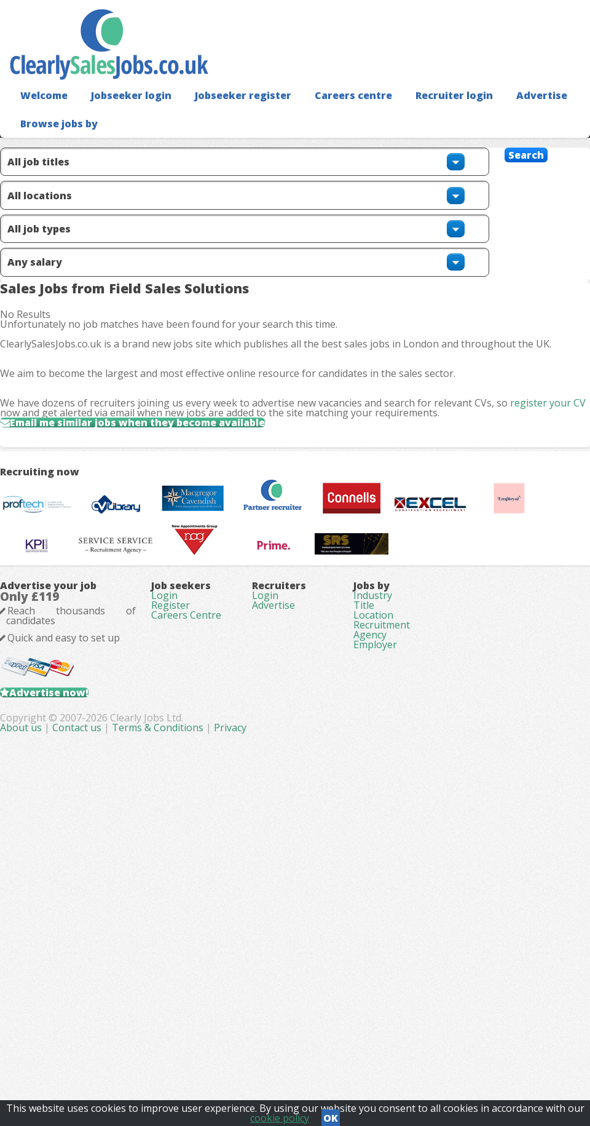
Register (170, 869)
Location (373, 887)
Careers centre (328, 114)
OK (330, 1114)
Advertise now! (68, 983)
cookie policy (279, 1114)
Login (164, 852)
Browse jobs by (54, 142)
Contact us (250, 1058)
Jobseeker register (226, 114)
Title (363, 869)
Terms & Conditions (330, 1058)
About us (194, 1058)
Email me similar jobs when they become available (170, 513)
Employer (375, 938)
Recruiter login (422, 114)
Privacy (402, 1058)
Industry (372, 852)
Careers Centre (186, 887)
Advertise (504, 114)
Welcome (41, 114)
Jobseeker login (122, 114)
